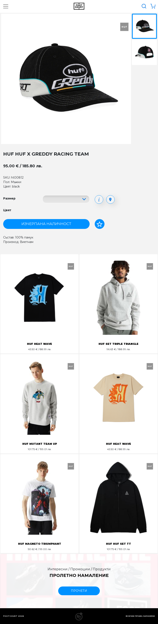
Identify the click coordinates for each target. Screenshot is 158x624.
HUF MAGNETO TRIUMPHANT (39, 543)
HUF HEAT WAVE (39, 343)
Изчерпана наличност (46, 224)
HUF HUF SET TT (118, 543)
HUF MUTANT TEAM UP (39, 443)
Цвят (7, 210)
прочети (79, 591)
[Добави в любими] (99, 224)
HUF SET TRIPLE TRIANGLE (118, 343)
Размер (9, 198)
